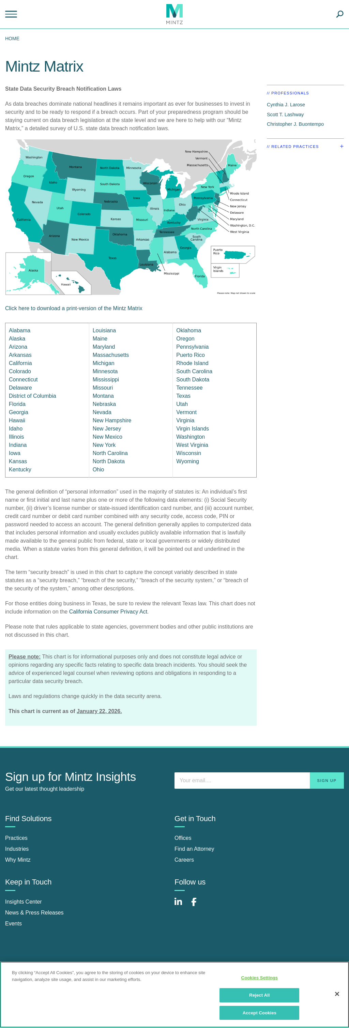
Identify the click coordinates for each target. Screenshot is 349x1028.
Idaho (15, 429)
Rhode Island (192, 363)
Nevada (102, 412)
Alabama (19, 330)
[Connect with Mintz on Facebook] (198, 905)
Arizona (18, 347)
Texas (183, 396)
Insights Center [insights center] (23, 902)
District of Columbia (32, 396)
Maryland (104, 347)
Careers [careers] (184, 860)
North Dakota (109, 461)
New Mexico (107, 437)
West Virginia (192, 445)
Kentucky (20, 469)
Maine (100, 339)
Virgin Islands (192, 429)
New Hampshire (112, 420)
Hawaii (17, 420)
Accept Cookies (259, 1012)
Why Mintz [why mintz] (18, 860)
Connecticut (23, 379)
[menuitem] (14, 38)
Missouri (103, 388)
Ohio (98, 469)
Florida (17, 404)
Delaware (20, 388)
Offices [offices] (183, 838)
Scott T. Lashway (285, 114)
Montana (103, 396)
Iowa (14, 453)
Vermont (186, 412)
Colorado (20, 371)
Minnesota (105, 371)
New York (104, 445)
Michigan (104, 363)
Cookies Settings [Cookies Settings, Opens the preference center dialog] (259, 977)
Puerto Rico (190, 355)
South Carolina (194, 371)
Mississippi (106, 379)
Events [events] (13, 923)
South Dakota (192, 379)
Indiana (18, 445)
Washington (190, 437)
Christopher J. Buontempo (295, 124)
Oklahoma (188, 330)
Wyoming (187, 461)
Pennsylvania (192, 347)
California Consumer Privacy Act (108, 612)
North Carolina (110, 453)
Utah (182, 404)
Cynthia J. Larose (286, 104)
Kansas (18, 461)
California (20, 363)
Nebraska (104, 404)
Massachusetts (111, 355)
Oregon (185, 339)
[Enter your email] (259, 780)
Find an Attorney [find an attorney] (194, 849)
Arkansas (20, 355)
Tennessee (189, 388)
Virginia (185, 420)
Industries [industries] (17, 849)
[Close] (337, 993)
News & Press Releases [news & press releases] (34, 913)
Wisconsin (188, 453)
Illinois (16, 437)
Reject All (259, 995)
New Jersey (107, 429)
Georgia (18, 412)
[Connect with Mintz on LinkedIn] (181, 905)
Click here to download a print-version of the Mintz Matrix (73, 308)
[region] (174, 995)
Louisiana (104, 330)
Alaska (17, 339)
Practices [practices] (16, 838)
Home (12, 38)
